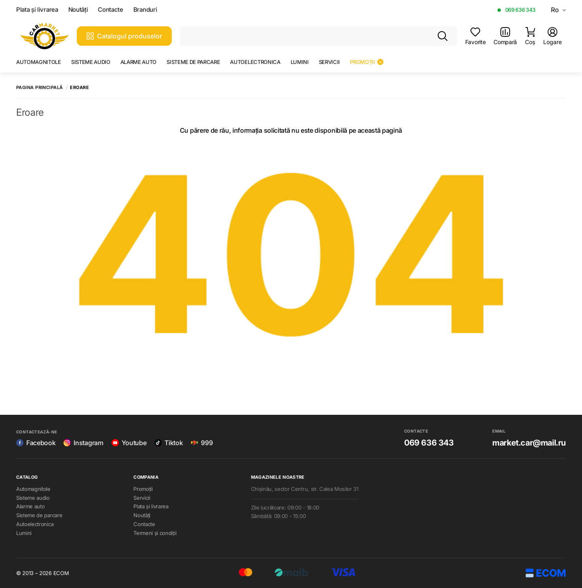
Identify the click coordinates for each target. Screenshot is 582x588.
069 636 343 (520, 9)
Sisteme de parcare (193, 62)
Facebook (35, 443)
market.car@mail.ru (529, 443)
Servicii (329, 62)
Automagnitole (38, 62)
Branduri (145, 9)
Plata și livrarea (37, 9)
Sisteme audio (90, 62)
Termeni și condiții (154, 533)
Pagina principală (39, 87)
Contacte (110, 9)
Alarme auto (138, 62)
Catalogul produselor (124, 36)
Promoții (366, 62)
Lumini (300, 62)
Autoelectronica (255, 62)
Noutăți (78, 9)
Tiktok (168, 443)
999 (202, 443)
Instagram (83, 443)
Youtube (129, 443)
